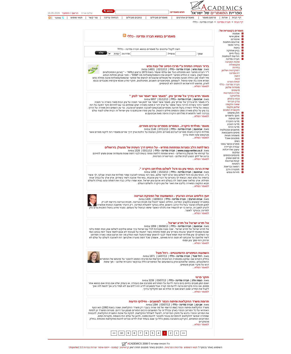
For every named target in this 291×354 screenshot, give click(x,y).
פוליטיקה (235, 95)
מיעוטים (236, 90)
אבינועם (198, 99)
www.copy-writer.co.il (190, 150)
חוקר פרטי (202, 277)
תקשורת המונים (231, 110)
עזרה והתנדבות (232, 93)
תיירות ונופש (233, 172)
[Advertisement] (170, 27)
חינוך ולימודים (232, 115)
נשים (237, 141)
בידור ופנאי (233, 44)
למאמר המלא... (200, 86)
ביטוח (237, 47)
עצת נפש (197, 69)
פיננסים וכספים (231, 155)
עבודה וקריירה (231, 146)
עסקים (236, 152)
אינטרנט (235, 39)
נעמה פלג (197, 280)
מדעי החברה (232, 121)
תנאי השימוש (190, 347)
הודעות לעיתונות (230, 56)
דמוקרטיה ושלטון (231, 70)
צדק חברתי (234, 101)
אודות (225, 17)
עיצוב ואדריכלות (231, 149)
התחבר (66, 13)
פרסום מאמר (209, 17)
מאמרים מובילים (158, 17)
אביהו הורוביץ (195, 199)
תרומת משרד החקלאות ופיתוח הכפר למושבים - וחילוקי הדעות (169, 301)
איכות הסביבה (232, 61)
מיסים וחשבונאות (230, 132)
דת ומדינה (234, 73)
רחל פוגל (197, 256)
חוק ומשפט (233, 112)
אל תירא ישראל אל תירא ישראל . (187, 223)
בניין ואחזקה (232, 50)
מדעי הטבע (233, 124)
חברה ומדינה (224, 22)
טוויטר (58, 17)
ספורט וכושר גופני (230, 144)
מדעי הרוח (233, 127)
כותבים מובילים (134, 17)
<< (114, 333)
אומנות (236, 33)
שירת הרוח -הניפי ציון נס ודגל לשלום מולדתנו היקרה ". (174, 168)
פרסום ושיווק (232, 158)
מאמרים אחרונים (185, 17)
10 (121, 333)
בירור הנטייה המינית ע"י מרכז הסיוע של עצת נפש (178, 66)
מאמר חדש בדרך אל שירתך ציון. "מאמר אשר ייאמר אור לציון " (169, 96)
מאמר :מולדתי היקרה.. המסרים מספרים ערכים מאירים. (174, 126)
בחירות (236, 67)
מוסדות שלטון (232, 87)
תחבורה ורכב (232, 169)
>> (183, 333)
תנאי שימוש (76, 17)
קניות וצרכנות (232, 161)
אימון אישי (234, 36)
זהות (237, 78)
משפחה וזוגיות (232, 135)
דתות (237, 76)
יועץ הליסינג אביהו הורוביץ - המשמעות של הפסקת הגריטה (171, 196)
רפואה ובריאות (231, 166)
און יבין (199, 304)
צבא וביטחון (233, 98)
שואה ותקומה (232, 104)
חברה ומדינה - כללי (203, 22)
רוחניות (236, 163)
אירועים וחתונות (231, 42)
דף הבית (236, 17)
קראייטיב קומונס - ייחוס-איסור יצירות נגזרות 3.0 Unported (99, 347)
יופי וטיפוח (234, 118)
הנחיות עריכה (111, 17)
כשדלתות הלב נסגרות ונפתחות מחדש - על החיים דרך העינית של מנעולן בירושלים (157, 147)
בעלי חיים (234, 53)
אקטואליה (234, 64)
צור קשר (93, 17)
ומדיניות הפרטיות (174, 347)
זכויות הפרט (233, 81)
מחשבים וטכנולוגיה (229, 129)
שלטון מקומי (233, 107)
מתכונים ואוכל (232, 138)
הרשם (75, 13)
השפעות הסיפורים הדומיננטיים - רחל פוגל (182, 253)
